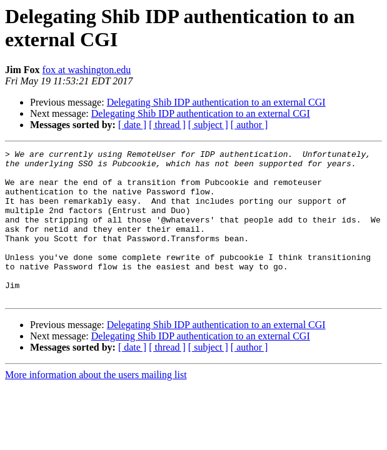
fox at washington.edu (87, 69)
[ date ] (132, 124)
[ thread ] (167, 124)
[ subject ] (208, 124)
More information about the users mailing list (96, 404)
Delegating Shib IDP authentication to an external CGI (216, 102)
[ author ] (249, 124)
